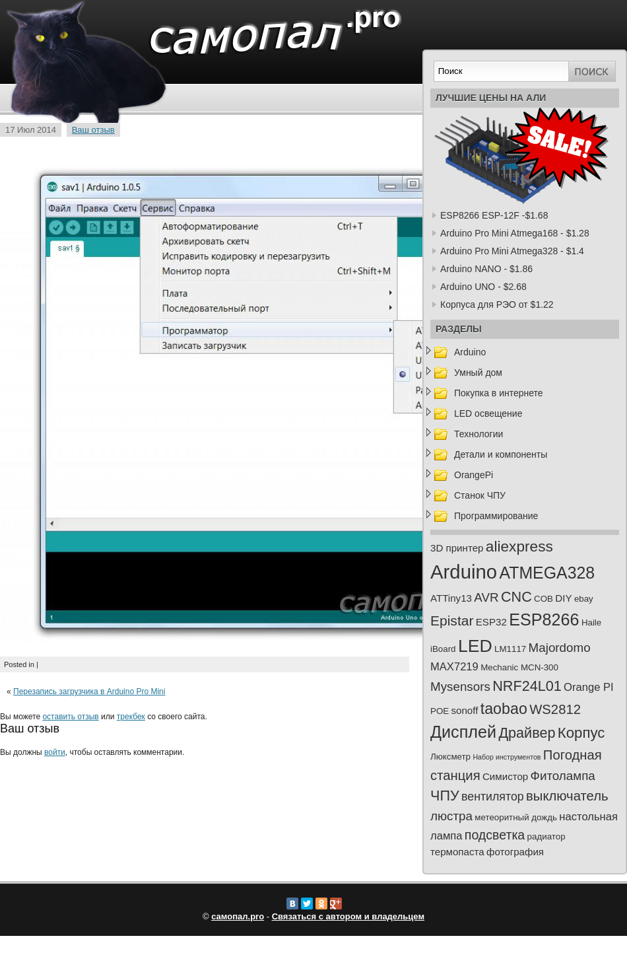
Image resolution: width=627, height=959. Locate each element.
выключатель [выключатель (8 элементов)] (567, 796)
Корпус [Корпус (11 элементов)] (581, 733)
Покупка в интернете (498, 393)
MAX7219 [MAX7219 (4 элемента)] (454, 666)
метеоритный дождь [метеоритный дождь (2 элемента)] (516, 817)
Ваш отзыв (93, 130)
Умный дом (478, 372)
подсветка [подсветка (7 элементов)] (495, 835)
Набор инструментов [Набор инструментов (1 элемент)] (507, 757)
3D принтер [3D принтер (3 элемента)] (456, 547)
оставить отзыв (70, 716)
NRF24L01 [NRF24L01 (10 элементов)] (527, 686)
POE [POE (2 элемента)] (439, 711)
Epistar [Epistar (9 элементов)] (451, 620)
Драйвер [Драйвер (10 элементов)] (526, 733)
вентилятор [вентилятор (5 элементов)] (492, 796)
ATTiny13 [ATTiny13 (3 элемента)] (451, 598)
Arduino (470, 352)
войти (54, 752)
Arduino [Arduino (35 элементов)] (463, 572)
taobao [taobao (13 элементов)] (503, 708)
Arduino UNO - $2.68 (483, 286)
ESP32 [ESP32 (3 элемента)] (491, 621)
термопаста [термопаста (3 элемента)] (457, 851)
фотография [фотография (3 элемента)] (515, 851)
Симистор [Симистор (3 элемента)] (505, 776)
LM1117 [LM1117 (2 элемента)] (510, 649)
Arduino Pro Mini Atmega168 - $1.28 (514, 233)
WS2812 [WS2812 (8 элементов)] (555, 709)
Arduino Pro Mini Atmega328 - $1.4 (512, 251)
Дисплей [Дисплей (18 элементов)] (463, 732)
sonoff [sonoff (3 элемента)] (464, 710)
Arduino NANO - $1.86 (486, 269)
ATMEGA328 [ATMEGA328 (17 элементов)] (547, 572)
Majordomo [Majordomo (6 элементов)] (560, 648)
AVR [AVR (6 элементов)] (486, 597)
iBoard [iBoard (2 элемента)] (443, 649)
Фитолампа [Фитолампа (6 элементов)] (563, 776)
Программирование (496, 516)
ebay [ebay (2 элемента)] (583, 599)
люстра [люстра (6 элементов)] (451, 816)
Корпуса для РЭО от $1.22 (497, 304)
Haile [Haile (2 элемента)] (591, 622)
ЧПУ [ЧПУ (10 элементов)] (444, 795)
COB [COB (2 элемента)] (543, 599)
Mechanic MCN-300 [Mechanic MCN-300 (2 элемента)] (519, 667)
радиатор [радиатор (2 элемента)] (546, 836)
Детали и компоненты (500, 454)
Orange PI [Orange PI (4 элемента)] (589, 687)
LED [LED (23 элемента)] (475, 646)
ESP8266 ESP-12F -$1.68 (494, 215)
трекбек (131, 716)
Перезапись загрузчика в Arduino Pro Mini (89, 691)
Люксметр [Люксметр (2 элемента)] (450, 757)
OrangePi (473, 475)
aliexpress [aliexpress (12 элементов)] (519, 546)
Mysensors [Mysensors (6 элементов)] (460, 686)
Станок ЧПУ (480, 495)
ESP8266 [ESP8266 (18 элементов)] (544, 619)
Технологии (478, 434)
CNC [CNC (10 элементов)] (516, 596)
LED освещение (488, 413)
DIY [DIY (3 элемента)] (563, 598)
